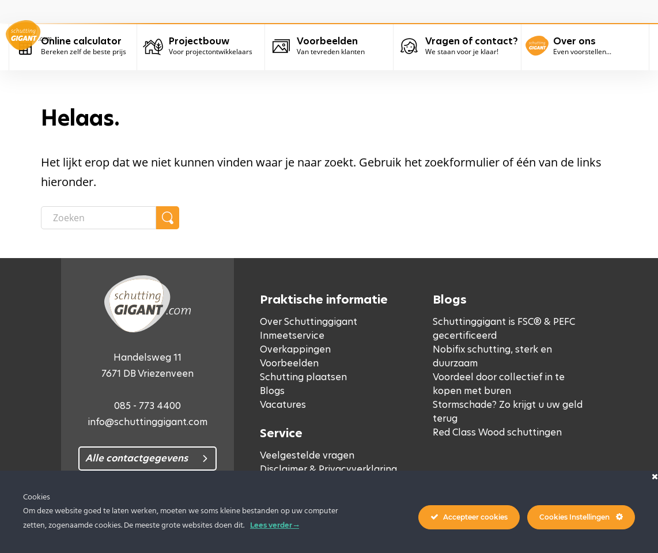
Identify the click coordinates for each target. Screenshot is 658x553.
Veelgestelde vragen (307, 455)
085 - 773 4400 (147, 405)
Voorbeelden (289, 363)
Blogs (272, 390)
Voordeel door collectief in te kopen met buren (499, 383)
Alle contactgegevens (136, 458)
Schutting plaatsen (303, 377)
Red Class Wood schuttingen (497, 432)
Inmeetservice (292, 335)
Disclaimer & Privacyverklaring (328, 469)
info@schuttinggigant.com (147, 422)
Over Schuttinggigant (308, 321)
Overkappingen (295, 349)
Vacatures (283, 404)
